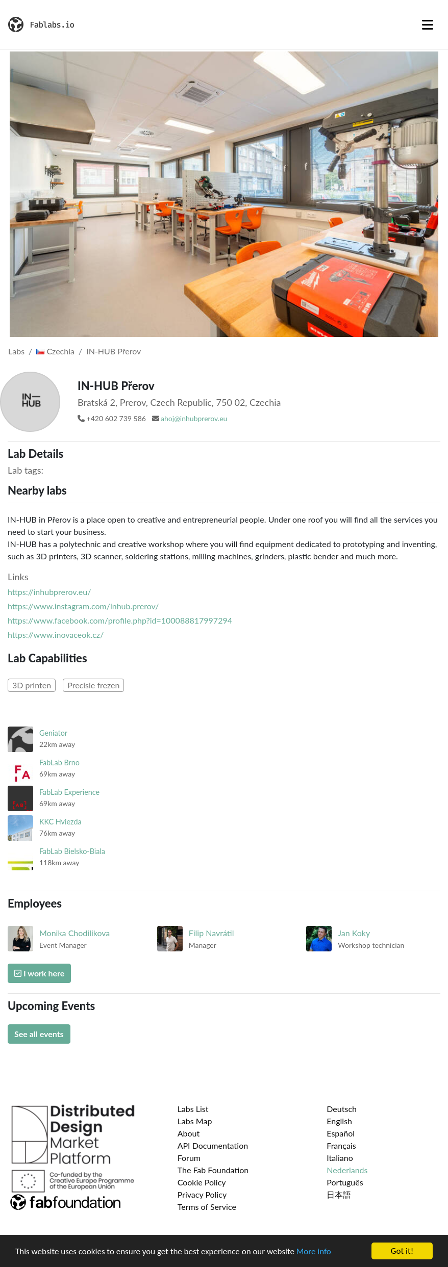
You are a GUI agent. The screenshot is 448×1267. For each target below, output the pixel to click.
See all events (39, 1034)
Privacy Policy (202, 1194)
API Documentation (213, 1145)
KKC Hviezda (60, 821)
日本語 (339, 1194)
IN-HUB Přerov (113, 351)
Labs (16, 351)
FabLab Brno (59, 762)
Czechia (55, 351)
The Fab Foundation (213, 1170)
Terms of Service (207, 1206)
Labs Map (195, 1121)
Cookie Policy (202, 1182)
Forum (189, 1157)
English (339, 1121)
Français (341, 1145)
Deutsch (342, 1109)
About (189, 1133)
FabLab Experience (69, 792)
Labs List (193, 1109)
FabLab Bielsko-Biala (72, 851)
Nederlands (347, 1170)
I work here (39, 973)
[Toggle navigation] (427, 24)
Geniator (53, 733)
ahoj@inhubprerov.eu (194, 418)
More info (313, 1251)
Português (345, 1182)
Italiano (340, 1157)
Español (341, 1133)
